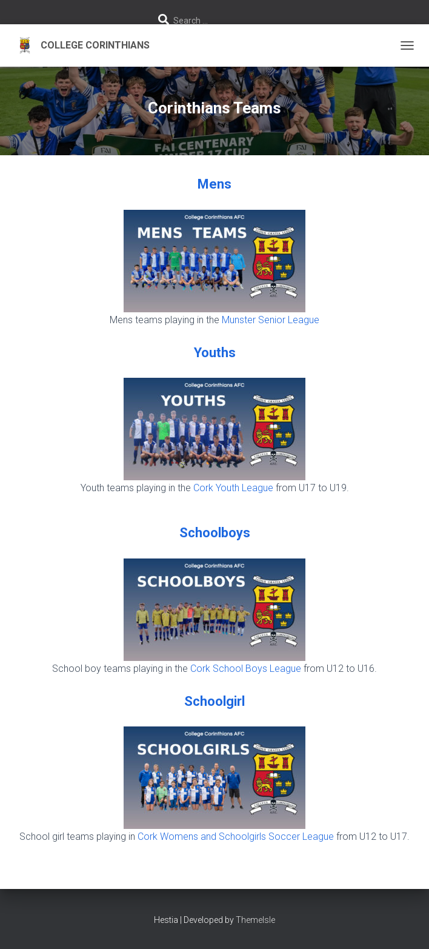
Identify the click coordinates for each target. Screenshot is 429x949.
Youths (215, 352)
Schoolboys (214, 532)
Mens (214, 184)
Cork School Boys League (245, 668)
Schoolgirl (214, 701)
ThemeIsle (255, 920)
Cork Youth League (233, 488)
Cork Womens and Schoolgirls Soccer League (236, 836)
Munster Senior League (270, 320)
